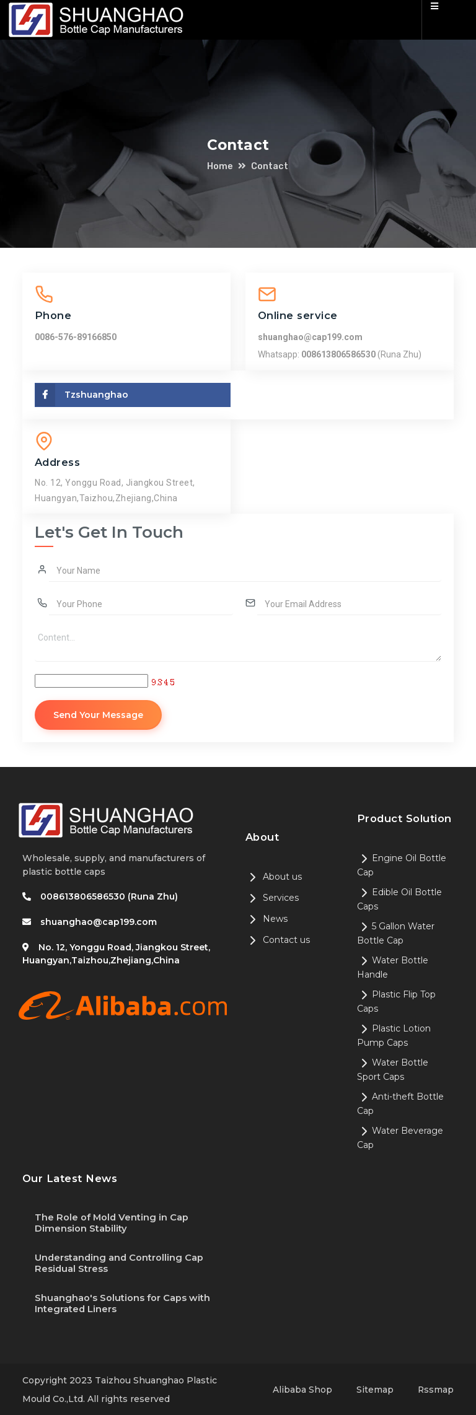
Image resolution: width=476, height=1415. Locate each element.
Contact (270, 166)
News (266, 919)
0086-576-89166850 (76, 337)
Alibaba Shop (302, 1388)
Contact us (277, 940)
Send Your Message (99, 715)
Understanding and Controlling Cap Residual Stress (120, 1262)
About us (273, 877)
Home (220, 166)
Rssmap (435, 1388)
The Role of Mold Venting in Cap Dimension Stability (112, 1222)
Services (272, 898)
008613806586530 (339, 354)
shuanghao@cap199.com (310, 337)
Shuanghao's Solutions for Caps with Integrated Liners (122, 1301)
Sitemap (374, 1388)
